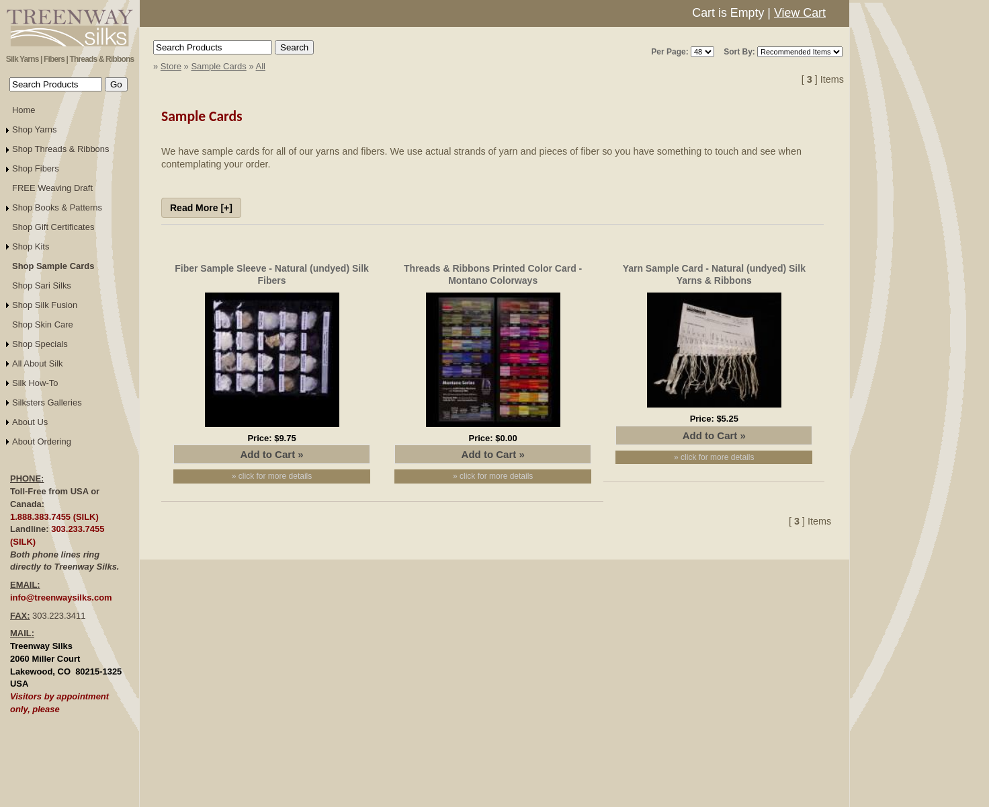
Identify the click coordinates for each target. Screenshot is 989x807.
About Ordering (41, 441)
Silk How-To (35, 383)
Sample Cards (218, 66)
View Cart (800, 13)
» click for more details (272, 476)
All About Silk (37, 363)
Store (171, 66)
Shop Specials (40, 344)
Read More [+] (201, 207)
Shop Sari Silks (41, 285)
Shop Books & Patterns (57, 207)
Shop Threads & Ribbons (61, 149)
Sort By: (739, 51)
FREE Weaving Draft (52, 188)
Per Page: (669, 51)
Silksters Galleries (47, 402)
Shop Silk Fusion (44, 305)
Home (24, 110)
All (260, 66)
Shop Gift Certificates (53, 227)
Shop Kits (30, 246)
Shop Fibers (35, 168)
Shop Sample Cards (53, 266)
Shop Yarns (34, 129)
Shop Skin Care (42, 324)
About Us (30, 422)
